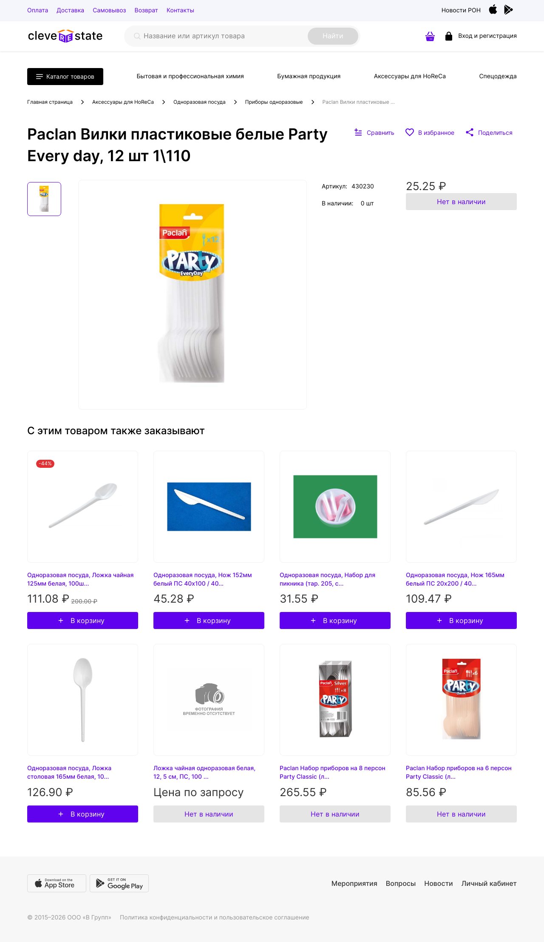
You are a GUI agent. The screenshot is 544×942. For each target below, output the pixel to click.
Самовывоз (109, 10)
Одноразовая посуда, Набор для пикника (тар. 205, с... (327, 579)
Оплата (37, 10)
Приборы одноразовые (274, 102)
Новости (438, 883)
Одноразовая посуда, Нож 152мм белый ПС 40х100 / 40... (202, 579)
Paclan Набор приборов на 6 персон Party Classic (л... (459, 772)
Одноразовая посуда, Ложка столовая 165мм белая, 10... (69, 772)
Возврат (147, 10)
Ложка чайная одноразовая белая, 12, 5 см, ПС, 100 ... (204, 772)
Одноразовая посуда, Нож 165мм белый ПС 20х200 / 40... (455, 579)
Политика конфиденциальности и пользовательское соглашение (214, 917)
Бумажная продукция (308, 76)
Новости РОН (461, 10)
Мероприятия (354, 883)
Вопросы (401, 883)
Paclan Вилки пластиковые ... (359, 102)
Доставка (70, 10)
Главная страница (50, 102)
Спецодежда (498, 76)
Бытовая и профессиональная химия (190, 76)
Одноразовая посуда (199, 102)
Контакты (180, 10)
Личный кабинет (489, 883)
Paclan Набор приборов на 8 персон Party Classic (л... (332, 772)
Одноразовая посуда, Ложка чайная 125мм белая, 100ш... (80, 579)
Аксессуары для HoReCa (410, 76)
